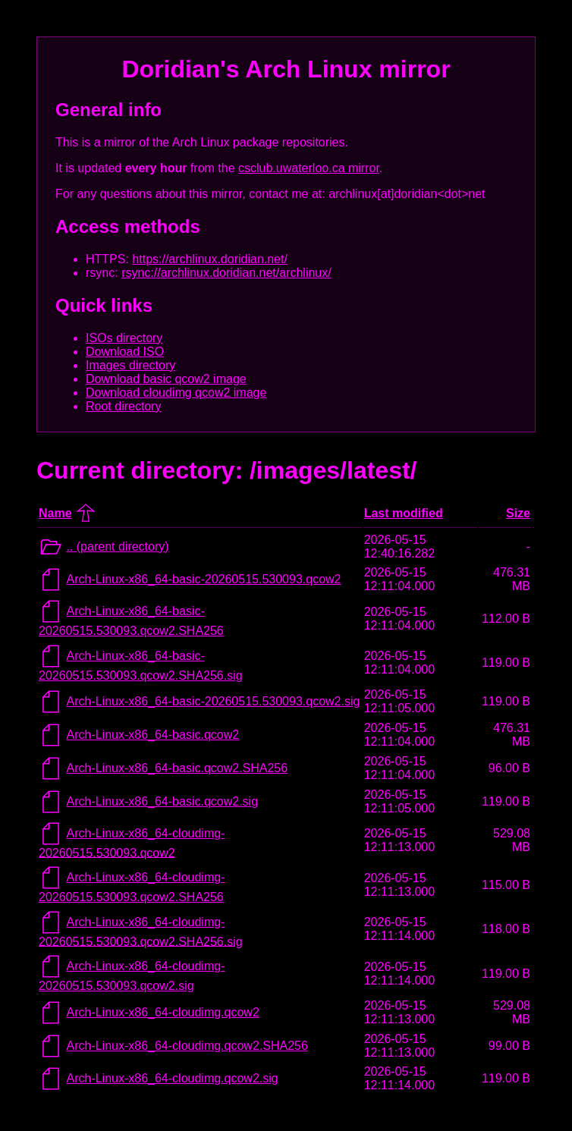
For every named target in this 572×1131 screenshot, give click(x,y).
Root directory (124, 406)
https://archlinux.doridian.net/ (210, 259)
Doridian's (180, 69)
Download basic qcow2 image (166, 378)
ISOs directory (124, 337)
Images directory (130, 365)
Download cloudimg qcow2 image (176, 392)
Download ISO (125, 351)
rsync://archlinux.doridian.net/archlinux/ (226, 272)
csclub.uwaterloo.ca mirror (308, 168)
